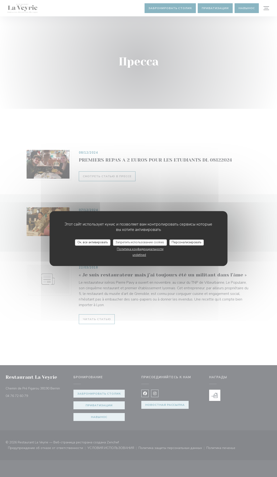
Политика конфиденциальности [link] (140, 249)
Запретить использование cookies (139, 242)
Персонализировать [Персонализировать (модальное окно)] (186, 242)
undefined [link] (139, 255)
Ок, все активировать (92, 242)
